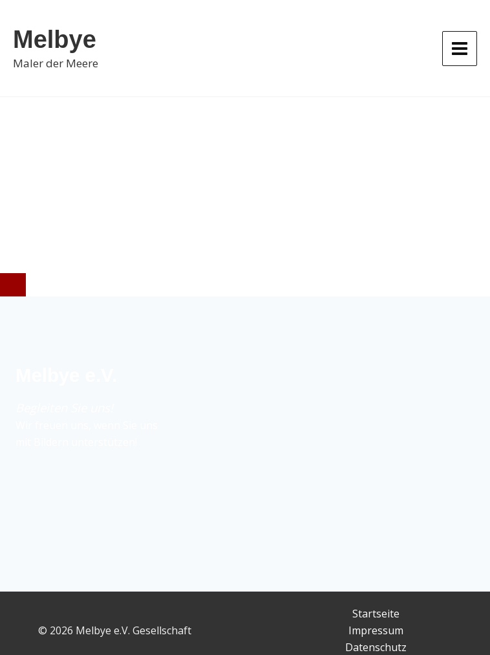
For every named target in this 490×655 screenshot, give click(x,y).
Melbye (54, 39)
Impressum (375, 630)
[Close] (13, 284)
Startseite (375, 613)
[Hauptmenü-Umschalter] (459, 48)
